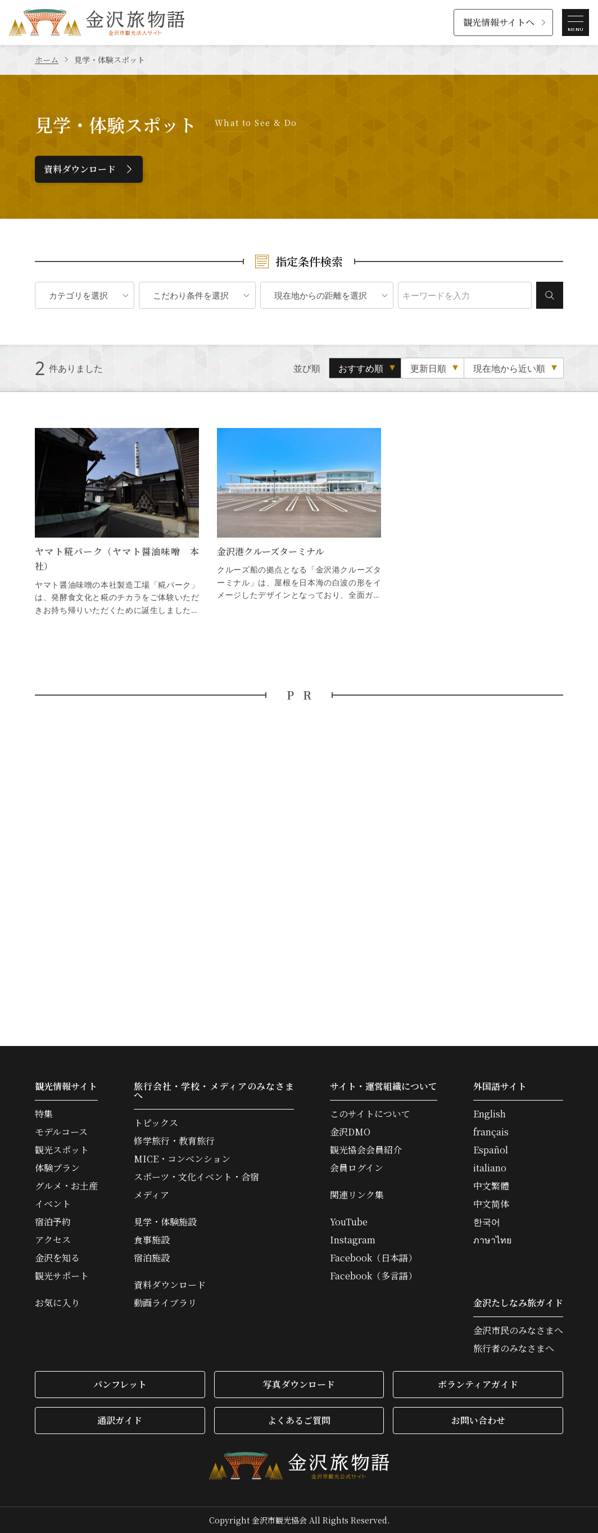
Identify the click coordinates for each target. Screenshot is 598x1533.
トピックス (156, 1123)
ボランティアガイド (478, 1384)
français (491, 1132)
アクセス (53, 1240)
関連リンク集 (357, 1195)
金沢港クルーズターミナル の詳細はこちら (299, 522)
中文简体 (491, 1204)
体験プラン (57, 1168)
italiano (489, 1168)
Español (490, 1150)
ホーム (46, 59)
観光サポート (62, 1276)
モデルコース (61, 1132)
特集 (44, 1114)
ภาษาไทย (492, 1240)
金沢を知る (57, 1258)
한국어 (486, 1222)
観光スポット (62, 1150)
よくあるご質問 (299, 1420)
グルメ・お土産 (66, 1186)
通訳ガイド (119, 1420)
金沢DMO (350, 1132)
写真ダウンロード (299, 1384)
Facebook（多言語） (373, 1276)
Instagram (352, 1240)
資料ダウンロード (80, 169)
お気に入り (57, 1302)
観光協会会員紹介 (366, 1150)
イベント (53, 1204)
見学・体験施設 (165, 1222)
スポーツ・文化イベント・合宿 (196, 1177)
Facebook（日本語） (373, 1258)
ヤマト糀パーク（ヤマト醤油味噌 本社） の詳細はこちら (117, 522)
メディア (151, 1195)
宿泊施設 (152, 1258)
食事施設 (152, 1240)
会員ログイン (356, 1168)
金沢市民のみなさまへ (518, 1330)
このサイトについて (370, 1114)
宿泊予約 (53, 1222)
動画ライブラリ (165, 1302)
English (489, 1114)
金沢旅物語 (96, 22)
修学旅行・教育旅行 (174, 1141)
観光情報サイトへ (498, 22)
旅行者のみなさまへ (513, 1348)
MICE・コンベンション (182, 1159)
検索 (549, 295)
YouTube (349, 1222)
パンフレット (120, 1384)
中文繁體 (491, 1186)
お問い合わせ (478, 1420)
